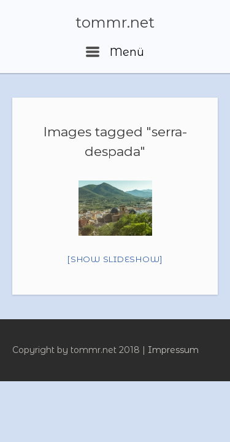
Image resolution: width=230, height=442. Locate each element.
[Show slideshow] (115, 259)
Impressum (173, 349)
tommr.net (115, 22)
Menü (115, 52)
